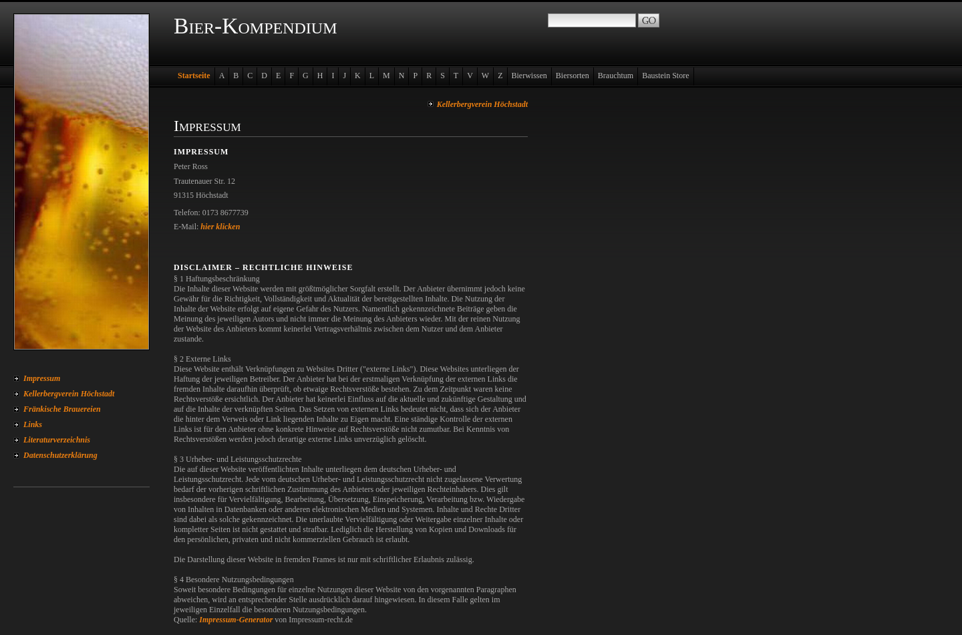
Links (32, 424)
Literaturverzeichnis (56, 439)
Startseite (194, 75)
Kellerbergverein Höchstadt (68, 393)
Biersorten (572, 75)
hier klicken (220, 226)
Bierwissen (529, 75)
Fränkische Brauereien (62, 409)
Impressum (41, 378)
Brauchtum (615, 75)
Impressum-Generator (236, 619)
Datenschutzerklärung (60, 455)
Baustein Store (665, 75)
